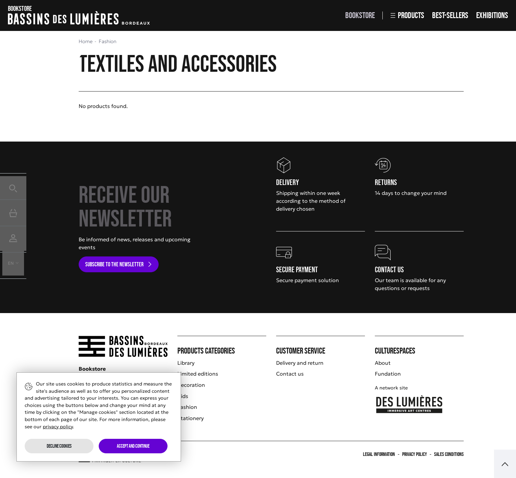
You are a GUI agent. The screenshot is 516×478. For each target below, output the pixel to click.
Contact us (290, 373)
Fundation (388, 373)
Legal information (379, 454)
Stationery (190, 418)
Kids (182, 396)
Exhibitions (492, 15)
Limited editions (197, 373)
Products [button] (407, 15)
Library (185, 362)
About (383, 362)
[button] (13, 186)
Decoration (191, 385)
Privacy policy (414, 454)
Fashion (187, 407)
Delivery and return (299, 362)
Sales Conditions (449, 454)
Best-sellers (450, 15)
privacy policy (58, 427)
